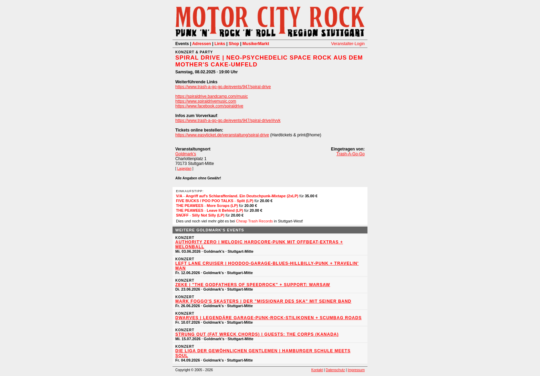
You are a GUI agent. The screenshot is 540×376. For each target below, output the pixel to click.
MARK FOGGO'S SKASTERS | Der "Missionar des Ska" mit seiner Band (263, 301)
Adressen (201, 43)
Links (220, 43)
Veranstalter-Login (348, 43)
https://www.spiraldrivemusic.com (205, 101)
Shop (234, 43)
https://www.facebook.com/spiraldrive (209, 106)
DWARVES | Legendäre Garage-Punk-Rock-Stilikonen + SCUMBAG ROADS (268, 317)
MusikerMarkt (255, 43)
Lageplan (184, 168)
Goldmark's (185, 154)
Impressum (356, 370)
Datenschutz (335, 370)
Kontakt (317, 370)
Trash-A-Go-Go (350, 154)
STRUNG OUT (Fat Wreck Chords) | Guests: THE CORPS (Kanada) (257, 334)
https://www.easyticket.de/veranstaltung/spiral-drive (222, 135)
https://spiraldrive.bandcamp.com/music (211, 96)
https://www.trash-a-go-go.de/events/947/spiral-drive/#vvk (227, 120)
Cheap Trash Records (254, 221)
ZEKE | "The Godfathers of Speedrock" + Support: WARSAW (252, 284)
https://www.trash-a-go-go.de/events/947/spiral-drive (223, 86)
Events (182, 43)
